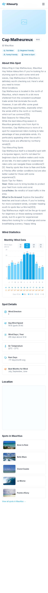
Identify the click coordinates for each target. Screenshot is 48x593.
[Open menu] (43, 4)
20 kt (34, 246)
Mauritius (9, 45)
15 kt (27, 246)
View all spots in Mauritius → (14, 501)
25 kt (41, 246)
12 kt (20, 246)
